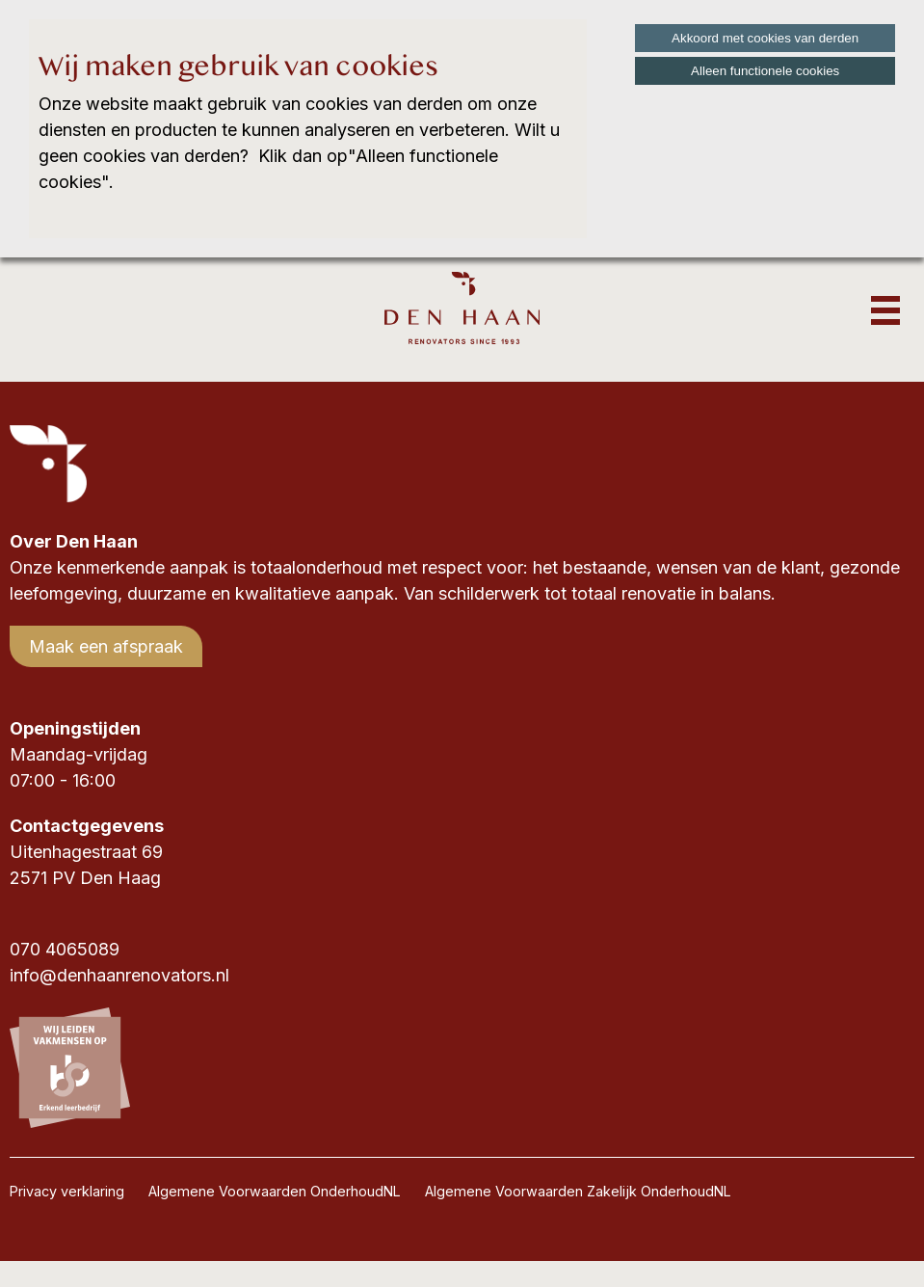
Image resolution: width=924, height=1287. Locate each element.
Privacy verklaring (67, 1191)
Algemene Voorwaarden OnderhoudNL (274, 1191)
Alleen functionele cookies (765, 71)
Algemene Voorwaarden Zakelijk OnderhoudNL (578, 1191)
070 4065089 (64, 949)
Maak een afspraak (106, 646)
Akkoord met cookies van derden (765, 38)
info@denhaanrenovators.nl (119, 975)
